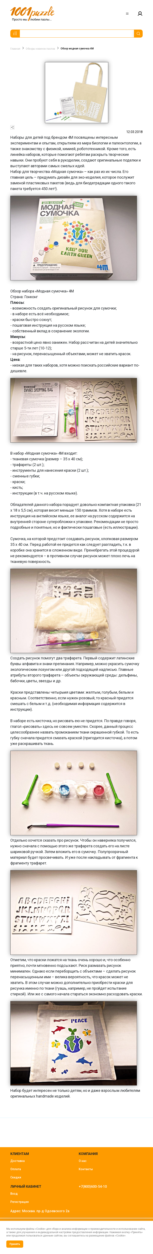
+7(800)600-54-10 (93, 1187)
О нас (83, 1161)
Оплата (15, 1169)
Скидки (15, 1177)
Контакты (86, 1169)
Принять (14, 1244)
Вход (14, 1193)
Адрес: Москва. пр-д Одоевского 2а (39, 1211)
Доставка (17, 1161)
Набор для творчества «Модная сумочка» (46, 171)
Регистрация (19, 1202)
